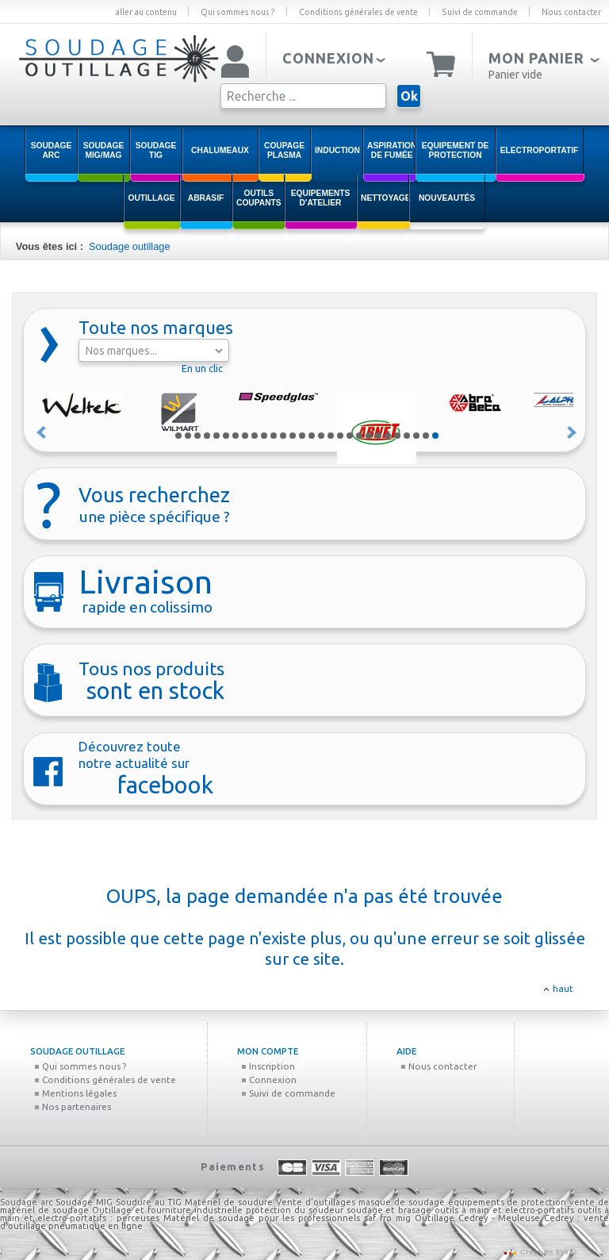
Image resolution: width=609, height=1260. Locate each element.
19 (350, 435)
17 (330, 435)
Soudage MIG (84, 1202)
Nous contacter (571, 12)
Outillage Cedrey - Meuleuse (477, 1218)
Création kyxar (547, 1252)
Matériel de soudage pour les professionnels (261, 1218)
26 (416, 435)
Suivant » (572, 432)
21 (369, 435)
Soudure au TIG (149, 1202)
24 (397, 435)
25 (407, 435)
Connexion (269, 1079)
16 (321, 435)
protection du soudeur (294, 1210)
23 (388, 435)
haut (563, 988)
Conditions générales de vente (358, 12)
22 (378, 435)
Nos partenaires (72, 1106)
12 (283, 435)
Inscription (268, 1066)
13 (292, 435)
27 (426, 435)
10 (264, 435)
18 (340, 435)
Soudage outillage (129, 246)
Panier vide (515, 74)
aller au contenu (146, 12)
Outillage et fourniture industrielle (167, 1210)
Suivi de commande (480, 12)
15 (311, 435)
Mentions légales (75, 1093)
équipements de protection (509, 1202)
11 (273, 435)
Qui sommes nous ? (238, 12)
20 (359, 435)
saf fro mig (387, 1218)
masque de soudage (401, 1202)
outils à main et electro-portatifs (504, 1210)
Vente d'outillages (315, 1202)
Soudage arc (26, 1202)
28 (435, 435)
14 (302, 435)
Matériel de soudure (229, 1202)
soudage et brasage (389, 1210)
